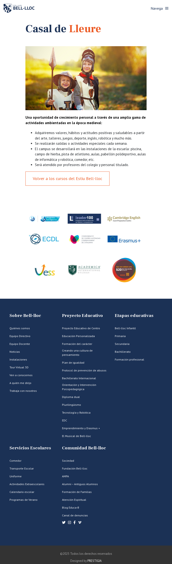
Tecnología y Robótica (76, 412)
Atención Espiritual (74, 499)
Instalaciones (18, 359)
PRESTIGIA (94, 561)
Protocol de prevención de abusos (84, 370)
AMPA (65, 476)
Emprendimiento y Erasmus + (81, 428)
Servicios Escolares (30, 448)
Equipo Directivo (20, 336)
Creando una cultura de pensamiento (77, 352)
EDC (64, 420)
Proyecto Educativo (82, 315)
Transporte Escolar (22, 468)
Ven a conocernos (21, 375)
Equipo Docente (20, 344)
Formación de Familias (77, 492)
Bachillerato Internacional (79, 378)
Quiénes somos (20, 328)
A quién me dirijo (20, 383)
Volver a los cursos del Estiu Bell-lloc (67, 178)
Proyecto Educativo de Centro (81, 328)
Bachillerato (123, 351)
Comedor (15, 460)
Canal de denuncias (75, 515)
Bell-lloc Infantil (125, 328)
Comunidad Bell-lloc (84, 448)
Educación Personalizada (78, 336)
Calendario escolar (22, 492)
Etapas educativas (134, 315)
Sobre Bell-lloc (25, 315)
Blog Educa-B (70, 507)
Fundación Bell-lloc (74, 468)
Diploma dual (71, 397)
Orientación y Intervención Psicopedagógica (79, 387)
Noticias (15, 351)
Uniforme (16, 476)
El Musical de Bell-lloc (76, 436)
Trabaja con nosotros (23, 391)
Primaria (120, 336)
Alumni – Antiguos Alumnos (80, 484)
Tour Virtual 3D (19, 367)
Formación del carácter (77, 344)
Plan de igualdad (73, 362)
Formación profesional (129, 359)
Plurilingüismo (71, 404)
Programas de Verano (24, 499)
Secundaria (122, 344)
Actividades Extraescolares (27, 484)
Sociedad (68, 460)
